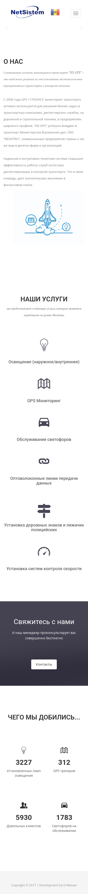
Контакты (44, 664)
